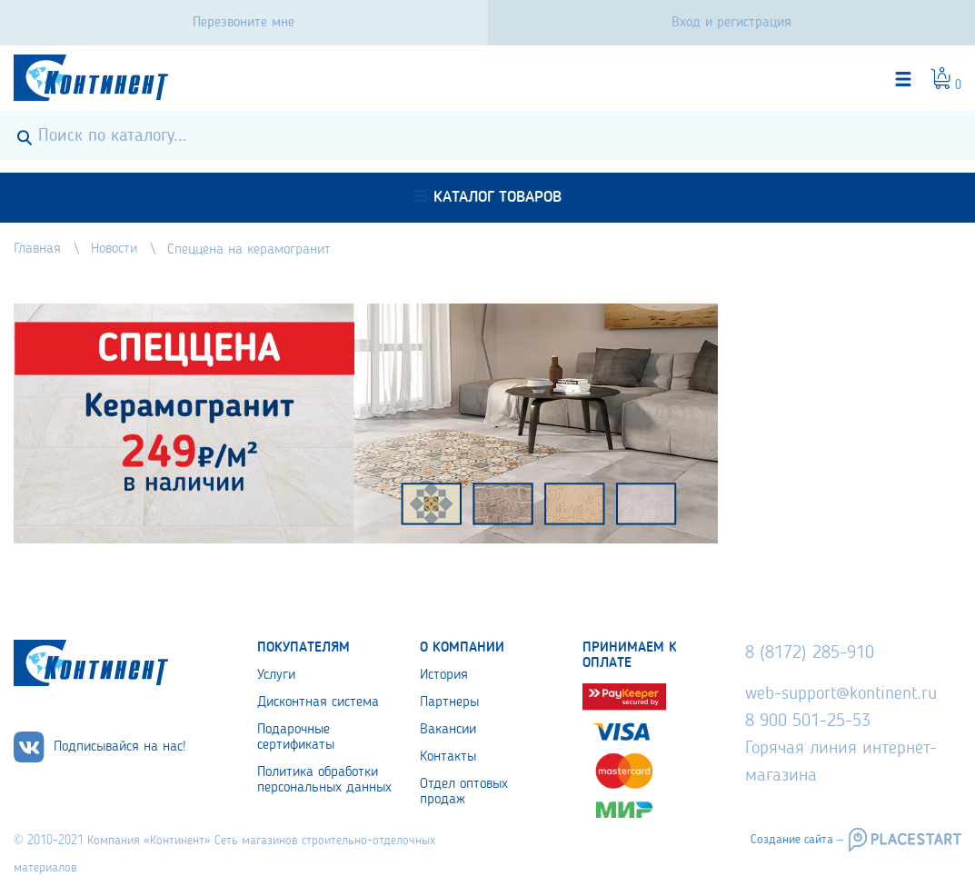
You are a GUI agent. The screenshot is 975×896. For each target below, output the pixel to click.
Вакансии (448, 729)
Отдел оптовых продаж (464, 792)
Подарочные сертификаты (295, 737)
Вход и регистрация (731, 22)
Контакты (448, 757)
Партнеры (449, 702)
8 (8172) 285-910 (809, 653)
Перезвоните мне (243, 22)
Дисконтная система (318, 702)
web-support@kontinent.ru (841, 694)
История (444, 675)
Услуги (276, 675)
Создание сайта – (797, 839)
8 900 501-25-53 (808, 721)
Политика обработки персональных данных (324, 780)
